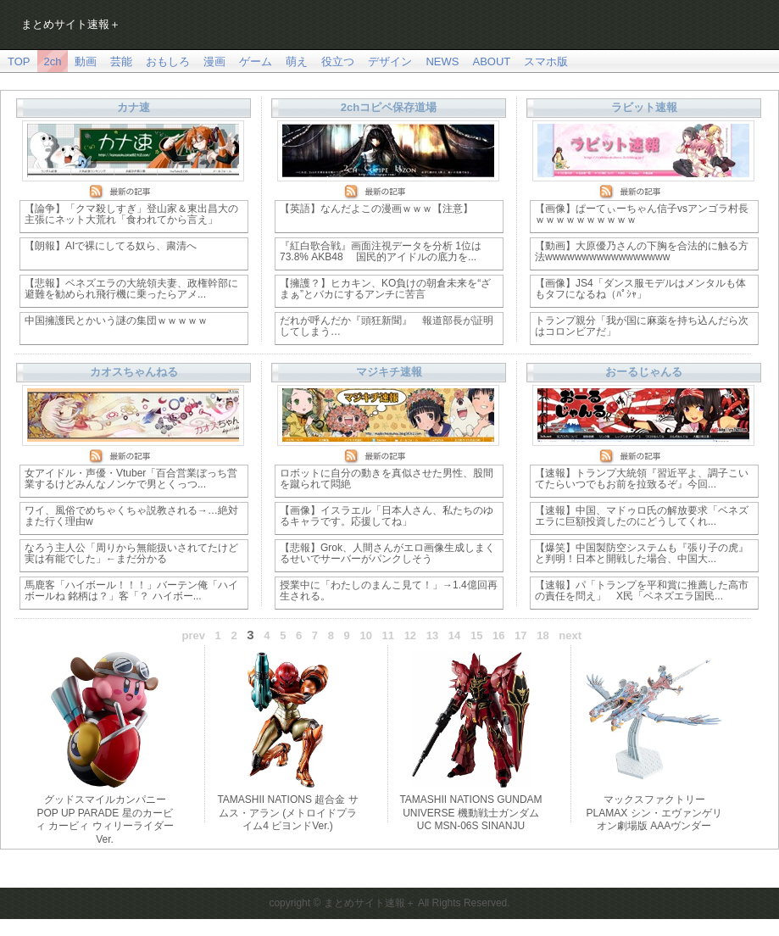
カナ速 (133, 107)
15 (476, 635)
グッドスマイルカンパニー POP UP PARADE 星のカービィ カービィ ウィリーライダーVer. (105, 819)
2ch (53, 61)
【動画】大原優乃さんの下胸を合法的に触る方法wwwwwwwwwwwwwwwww (641, 251)
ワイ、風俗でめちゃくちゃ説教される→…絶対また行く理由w (131, 515)
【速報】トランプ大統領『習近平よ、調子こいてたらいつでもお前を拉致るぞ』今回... (641, 478)
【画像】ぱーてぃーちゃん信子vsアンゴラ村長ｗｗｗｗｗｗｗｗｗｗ (641, 214)
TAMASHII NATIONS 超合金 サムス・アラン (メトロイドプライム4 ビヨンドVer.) (287, 813)
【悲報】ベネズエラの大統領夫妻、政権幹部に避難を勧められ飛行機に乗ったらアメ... (131, 288)
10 (365, 635)
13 (432, 635)
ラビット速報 (644, 107)
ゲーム (255, 61)
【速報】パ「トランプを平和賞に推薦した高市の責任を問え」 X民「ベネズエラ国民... (641, 590)
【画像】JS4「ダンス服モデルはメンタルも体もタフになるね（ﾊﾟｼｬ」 (640, 288)
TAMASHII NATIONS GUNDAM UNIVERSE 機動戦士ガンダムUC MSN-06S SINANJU (470, 813)
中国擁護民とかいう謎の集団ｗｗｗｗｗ (116, 320)
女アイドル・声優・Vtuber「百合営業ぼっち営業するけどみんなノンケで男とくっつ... (131, 478)
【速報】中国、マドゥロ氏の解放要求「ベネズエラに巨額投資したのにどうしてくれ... (641, 515)
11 (388, 635)
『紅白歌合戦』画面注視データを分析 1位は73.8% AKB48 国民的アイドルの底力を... (380, 251)
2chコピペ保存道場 (389, 107)
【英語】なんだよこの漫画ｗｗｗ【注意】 (376, 208)
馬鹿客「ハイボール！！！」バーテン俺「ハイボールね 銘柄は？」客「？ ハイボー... (131, 590)
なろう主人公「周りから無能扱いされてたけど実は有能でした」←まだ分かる (131, 553)
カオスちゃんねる (134, 371)
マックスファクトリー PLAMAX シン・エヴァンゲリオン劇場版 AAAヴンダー (653, 813)
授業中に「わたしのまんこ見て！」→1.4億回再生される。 (389, 590)
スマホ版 (546, 61)
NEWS (442, 61)
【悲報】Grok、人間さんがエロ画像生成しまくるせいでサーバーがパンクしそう (387, 553)
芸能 (121, 61)
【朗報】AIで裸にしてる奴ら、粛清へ (111, 246)
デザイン (390, 61)
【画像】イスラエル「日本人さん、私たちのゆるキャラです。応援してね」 (386, 515)
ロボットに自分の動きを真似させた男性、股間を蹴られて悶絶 (386, 478)
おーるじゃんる (643, 371)
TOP (19, 61)
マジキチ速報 (389, 371)
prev (193, 635)
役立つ (337, 61)
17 (520, 635)
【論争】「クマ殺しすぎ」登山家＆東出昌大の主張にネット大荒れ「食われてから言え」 (131, 214)
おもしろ (168, 61)
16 (498, 635)
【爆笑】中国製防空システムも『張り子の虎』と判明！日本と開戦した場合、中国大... (641, 553)
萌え (297, 61)
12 (410, 635)
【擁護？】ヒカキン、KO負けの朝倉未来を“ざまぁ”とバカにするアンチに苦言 (385, 288)
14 (454, 635)
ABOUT (491, 61)
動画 (86, 61)
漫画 (214, 61)
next (570, 635)
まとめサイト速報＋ (70, 24)
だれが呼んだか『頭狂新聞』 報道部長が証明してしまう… (386, 326)
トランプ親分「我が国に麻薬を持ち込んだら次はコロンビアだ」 (641, 326)
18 (542, 635)
